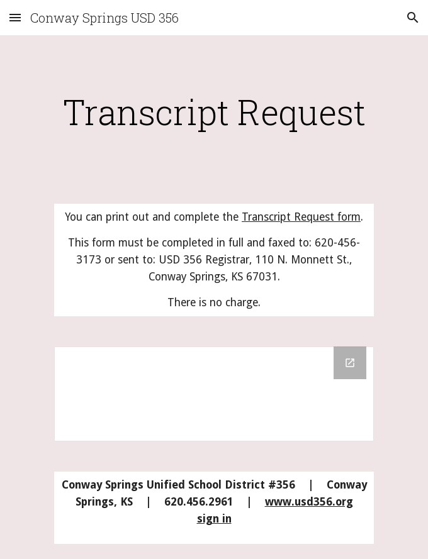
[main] (213, 112)
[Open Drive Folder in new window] (350, 362)
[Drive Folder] (213, 394)
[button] (15, 17)
